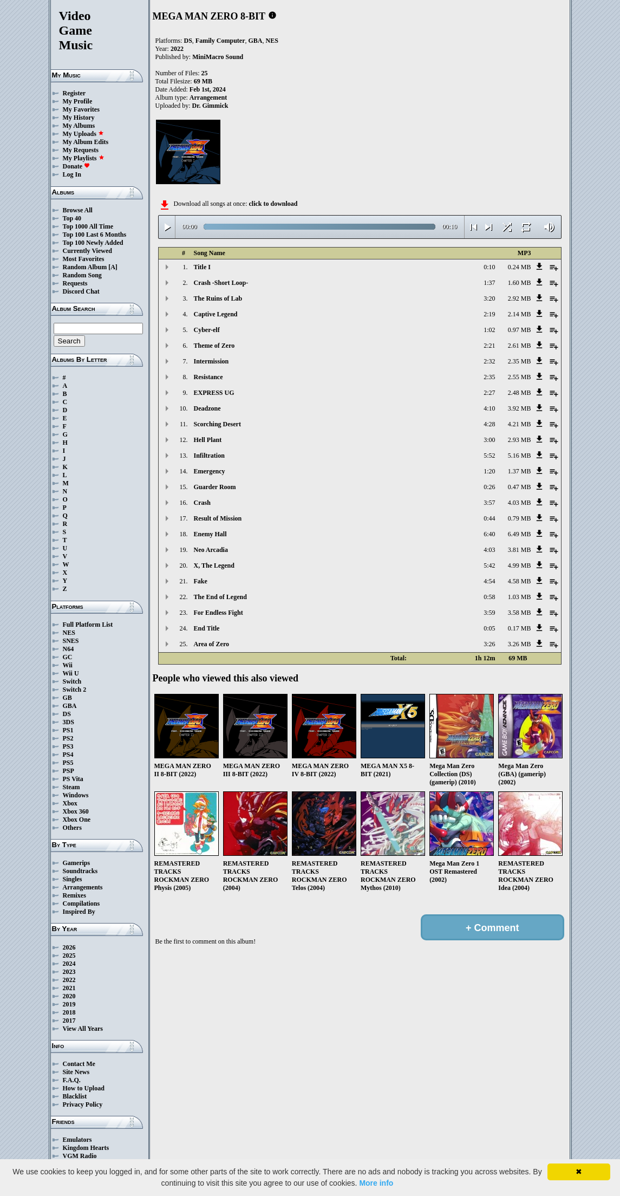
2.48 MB (519, 392)
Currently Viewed (87, 251)
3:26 (489, 644)
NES (69, 632)
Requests (75, 283)
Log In (72, 174)
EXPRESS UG (214, 392)
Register (74, 93)
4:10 (489, 408)
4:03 (489, 550)
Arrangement (208, 97)
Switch (72, 681)
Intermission (211, 361)
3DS (68, 722)
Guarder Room (215, 487)
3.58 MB (519, 612)
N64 (68, 649)
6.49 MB (519, 534)
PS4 (68, 754)
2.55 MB (519, 377)
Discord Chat (81, 291)
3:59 (489, 612)
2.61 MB (519, 345)
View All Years (83, 1028)
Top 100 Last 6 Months (95, 234)
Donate (76, 166)
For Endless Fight (218, 612)
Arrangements (83, 887)
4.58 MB (519, 581)
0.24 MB (519, 267)
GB (67, 697)
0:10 (489, 267)
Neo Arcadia (211, 550)
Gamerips (76, 863)
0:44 (489, 518)
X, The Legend (214, 565)
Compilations (81, 903)
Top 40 (72, 218)
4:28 (489, 424)
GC (68, 657)
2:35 (489, 377)
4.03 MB (519, 502)
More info (376, 1183)
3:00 (489, 440)
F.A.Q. (72, 1080)
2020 (69, 996)
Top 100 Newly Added (93, 242)
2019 (69, 1004)
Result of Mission (218, 518)
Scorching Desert (217, 424)
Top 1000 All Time (88, 226)
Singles (72, 879)
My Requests (81, 150)
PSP (68, 771)
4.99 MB (519, 565)
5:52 (489, 455)
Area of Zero (212, 644)
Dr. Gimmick (210, 105)
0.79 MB (519, 518)
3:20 (489, 298)
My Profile (78, 101)
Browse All (78, 210)
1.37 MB (519, 471)
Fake (200, 581)
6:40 (489, 534)
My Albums (79, 125)
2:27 (489, 392)
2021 (69, 988)
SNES (71, 641)
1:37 (489, 283)
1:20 (489, 471)
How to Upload (84, 1088)
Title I (202, 267)
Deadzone (207, 408)
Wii (68, 665)
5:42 (489, 565)
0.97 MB (519, 330)
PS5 (68, 762)
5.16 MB (519, 455)
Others (72, 827)
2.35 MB (519, 361)
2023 (69, 972)
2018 (69, 1012)
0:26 (489, 487)
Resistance (208, 377)
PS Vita (73, 779)
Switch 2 (75, 689)
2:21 (489, 345)
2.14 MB (519, 314)
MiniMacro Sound (217, 57)
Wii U (71, 673)
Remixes (74, 895)
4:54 (489, 581)
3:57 (489, 502)
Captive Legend (216, 314)
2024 (69, 963)
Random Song (82, 275)
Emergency (209, 471)
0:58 (489, 597)
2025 (69, 955)
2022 (69, 980)
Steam (71, 787)
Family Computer (220, 40)
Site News (76, 1072)
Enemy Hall (210, 534)
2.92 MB (519, 298)
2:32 (489, 361)
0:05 (489, 628)
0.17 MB (519, 628)
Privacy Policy (83, 1104)
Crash (202, 502)
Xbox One (77, 819)
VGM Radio (80, 1156)
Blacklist (75, 1096)
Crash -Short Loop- (221, 283)
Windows (76, 795)
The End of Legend (220, 597)
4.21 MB (519, 424)
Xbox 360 (76, 811)
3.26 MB (519, 644)
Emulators (77, 1139)
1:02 (489, 330)
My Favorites (81, 109)
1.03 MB (519, 597)
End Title (207, 628)
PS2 (68, 738)
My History (79, 117)
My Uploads (83, 134)
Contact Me (79, 1064)
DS (67, 714)
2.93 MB (519, 440)
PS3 (68, 746)
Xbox (70, 803)
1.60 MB (519, 283)
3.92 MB (519, 408)
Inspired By (79, 911)
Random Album (85, 267)
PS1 (68, 730)
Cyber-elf (207, 330)
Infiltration (209, 455)
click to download (273, 203)
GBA (70, 706)
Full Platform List (88, 624)
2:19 (489, 314)
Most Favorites (84, 259)
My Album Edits (86, 142)
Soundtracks (80, 871)
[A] (113, 267)
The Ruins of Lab (218, 298)
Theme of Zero (214, 345)
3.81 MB (519, 550)
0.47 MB (519, 487)
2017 (69, 1020)
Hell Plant (208, 440)
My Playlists (84, 158)
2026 (69, 947)
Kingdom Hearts (86, 1148)
